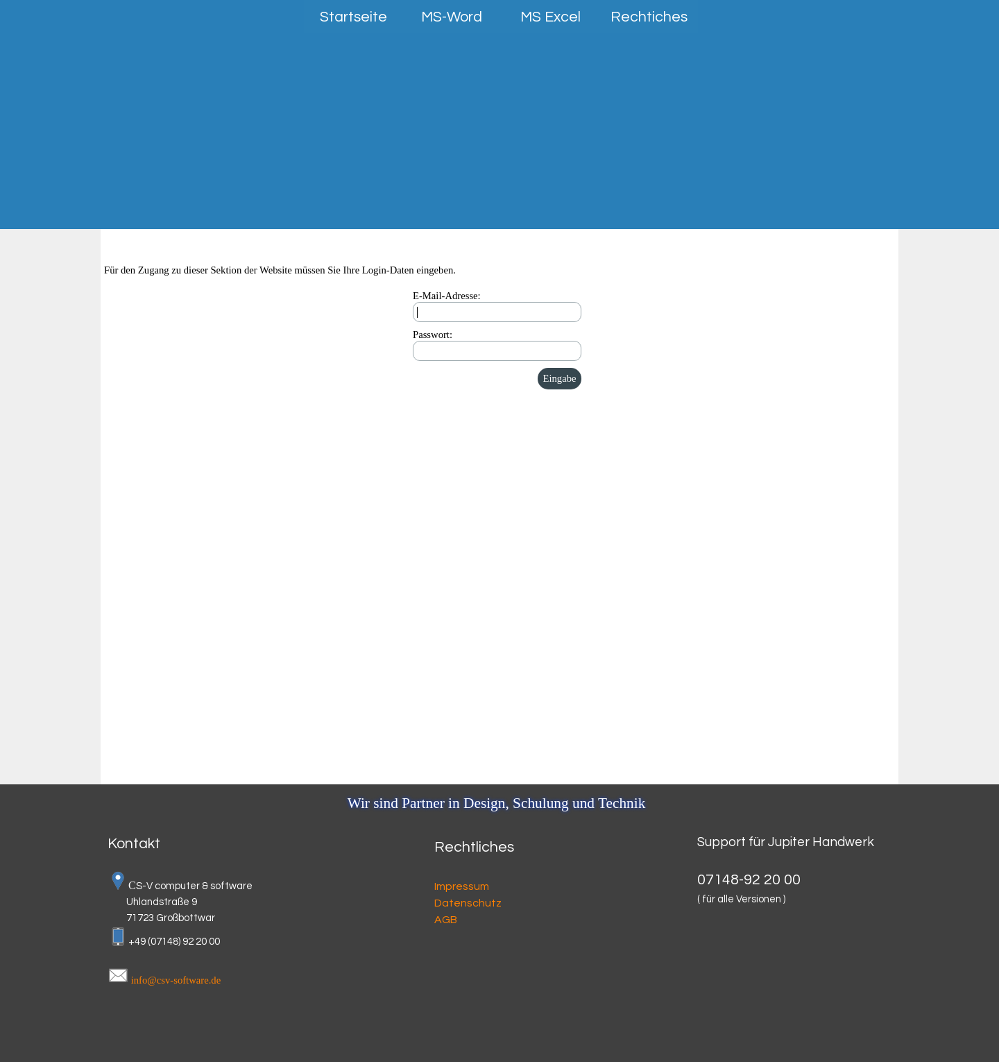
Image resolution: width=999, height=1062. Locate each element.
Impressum (461, 886)
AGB (445, 919)
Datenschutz (468, 903)
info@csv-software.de (176, 980)
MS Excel (550, 17)
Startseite (353, 17)
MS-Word (451, 17)
